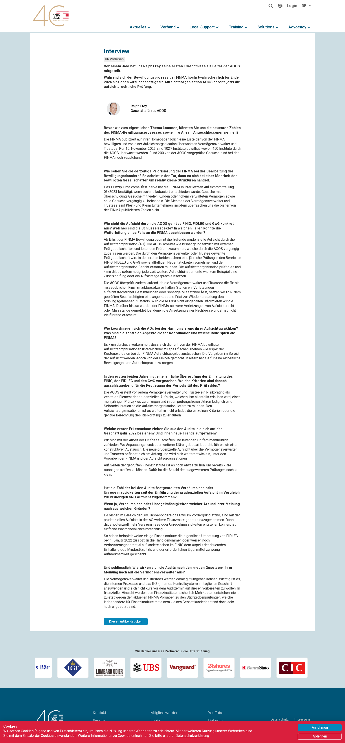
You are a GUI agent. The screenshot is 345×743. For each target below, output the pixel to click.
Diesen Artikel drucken (125, 621)
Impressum (302, 719)
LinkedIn (215, 720)
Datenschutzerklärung (192, 736)
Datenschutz (280, 719)
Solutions (265, 27)
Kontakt (99, 712)
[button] (140, 27)
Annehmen (320, 727)
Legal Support (202, 27)
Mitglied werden (164, 712)
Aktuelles (138, 27)
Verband (168, 27)
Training (236, 27)
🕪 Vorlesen (114, 59)
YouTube (215, 712)
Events (99, 720)
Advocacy (297, 27)
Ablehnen (320, 736)
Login (155, 720)
